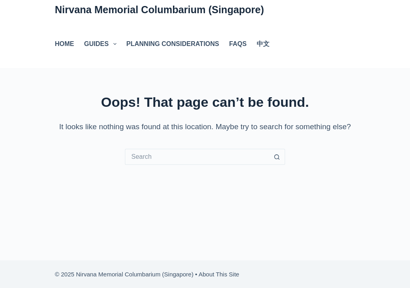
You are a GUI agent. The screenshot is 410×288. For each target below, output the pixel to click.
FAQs (238, 43)
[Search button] (277, 157)
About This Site (219, 274)
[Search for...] (197, 157)
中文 (263, 43)
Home (64, 43)
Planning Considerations (173, 43)
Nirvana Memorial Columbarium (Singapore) (159, 9)
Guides (102, 44)
